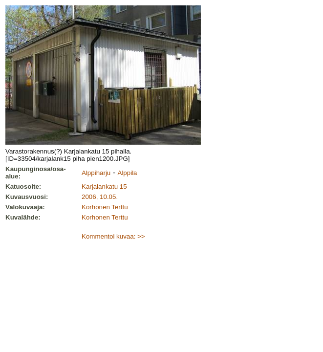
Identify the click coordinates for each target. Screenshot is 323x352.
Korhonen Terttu (105, 207)
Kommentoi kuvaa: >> (113, 236)
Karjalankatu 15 (104, 186)
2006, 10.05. (100, 196)
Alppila (127, 172)
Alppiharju (96, 172)
